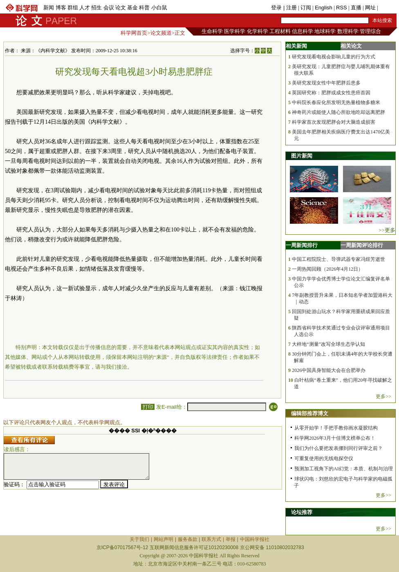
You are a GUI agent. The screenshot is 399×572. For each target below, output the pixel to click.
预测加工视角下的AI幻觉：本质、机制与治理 (343, 469)
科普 (144, 7)
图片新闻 (301, 156)
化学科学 (257, 31)
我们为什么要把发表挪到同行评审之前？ (338, 448)
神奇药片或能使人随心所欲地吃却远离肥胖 (338, 112)
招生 (96, 7)
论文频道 (161, 33)
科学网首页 (134, 33)
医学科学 (234, 31)
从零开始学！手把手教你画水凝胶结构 (336, 428)
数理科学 (348, 31)
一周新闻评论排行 (362, 245)
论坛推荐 (301, 512)
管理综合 (370, 31)
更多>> (383, 396)
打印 (148, 407)
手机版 (387, 7)
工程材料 (280, 31)
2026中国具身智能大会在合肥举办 (328, 370)
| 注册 (290, 7)
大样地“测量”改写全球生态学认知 (328, 344)
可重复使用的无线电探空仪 (323, 458)
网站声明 (163, 539)
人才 (84, 7)
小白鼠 (159, 7)
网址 (370, 7)
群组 (72, 7)
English (323, 7)
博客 (61, 7)
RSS (341, 7)
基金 (132, 7)
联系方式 (211, 539)
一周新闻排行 (302, 245)
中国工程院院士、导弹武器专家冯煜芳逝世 (338, 259)
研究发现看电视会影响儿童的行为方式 (333, 57)
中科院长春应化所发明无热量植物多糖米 (336, 102)
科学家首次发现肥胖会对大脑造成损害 (333, 122)
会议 (108, 7)
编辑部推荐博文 (309, 413)
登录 (277, 7)
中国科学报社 (254, 539)
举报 (230, 539)
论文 (120, 7)
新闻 (48, 7)
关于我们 (139, 539)
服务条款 (187, 539)
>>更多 (387, 230)
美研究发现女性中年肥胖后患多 (326, 83)
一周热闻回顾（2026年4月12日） (327, 269)
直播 (356, 7)
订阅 (305, 7)
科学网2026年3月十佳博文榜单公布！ (334, 438)
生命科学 (212, 31)
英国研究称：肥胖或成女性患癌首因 (331, 93)
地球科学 (325, 31)
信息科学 (302, 31)
